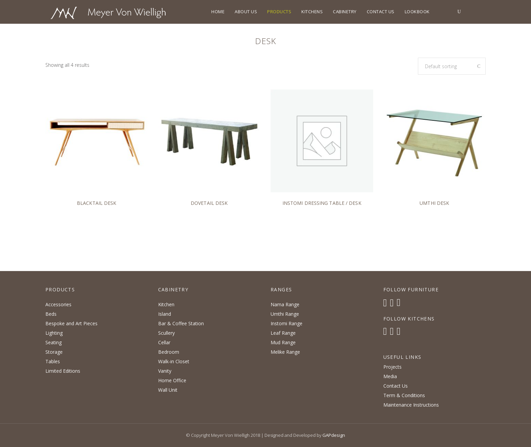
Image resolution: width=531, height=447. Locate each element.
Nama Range (285, 304)
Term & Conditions (404, 395)
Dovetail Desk (209, 203)
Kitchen (166, 304)
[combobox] (452, 66)
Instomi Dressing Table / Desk (321, 203)
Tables (52, 361)
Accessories (58, 304)
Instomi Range (286, 323)
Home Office (172, 380)
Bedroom (168, 352)
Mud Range (283, 342)
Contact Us (395, 386)
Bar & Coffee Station (181, 323)
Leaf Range (283, 333)
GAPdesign (333, 435)
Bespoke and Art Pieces (71, 323)
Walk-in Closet (173, 361)
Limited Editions (62, 371)
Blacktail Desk (96, 203)
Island (164, 314)
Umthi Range (285, 314)
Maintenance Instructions (411, 405)
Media (390, 376)
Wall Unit (167, 390)
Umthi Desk (434, 203)
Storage (54, 352)
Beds (51, 314)
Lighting (54, 333)
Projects (392, 367)
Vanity (164, 371)
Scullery (166, 333)
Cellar (164, 342)
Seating (53, 342)
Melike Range (285, 352)
